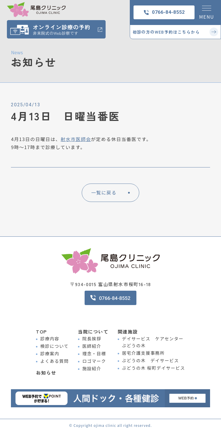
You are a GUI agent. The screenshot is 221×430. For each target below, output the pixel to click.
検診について (54, 346)
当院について (93, 331)
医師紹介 (91, 346)
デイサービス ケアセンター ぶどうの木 (153, 341)
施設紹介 (91, 368)
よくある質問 (54, 361)
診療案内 (49, 353)
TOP (41, 331)
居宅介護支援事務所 (143, 353)
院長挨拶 (91, 338)
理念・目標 (94, 353)
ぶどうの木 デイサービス (150, 360)
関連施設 (128, 331)
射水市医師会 (76, 139)
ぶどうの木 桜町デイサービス (153, 368)
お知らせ (46, 369)
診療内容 (49, 338)
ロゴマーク (94, 361)
